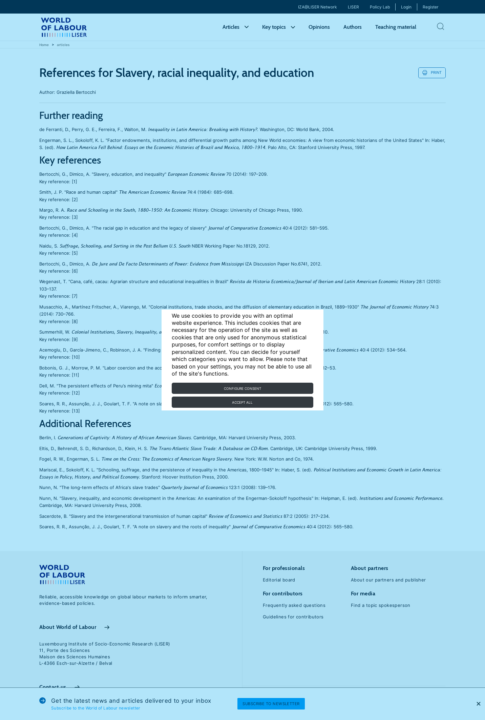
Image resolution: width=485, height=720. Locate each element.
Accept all (242, 402)
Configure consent (242, 388)
